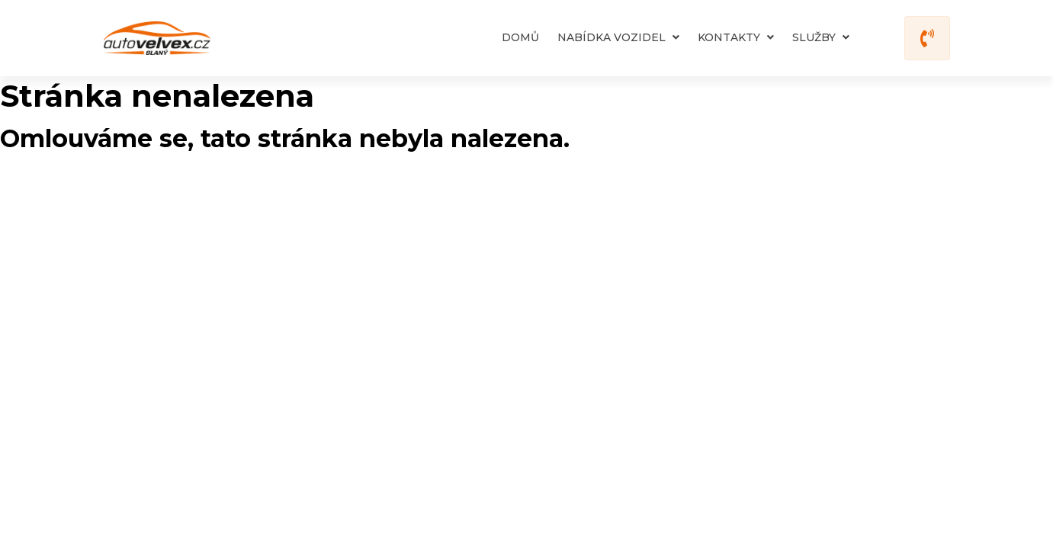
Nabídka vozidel (618, 37)
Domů (520, 37)
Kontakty (736, 37)
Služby (820, 37)
